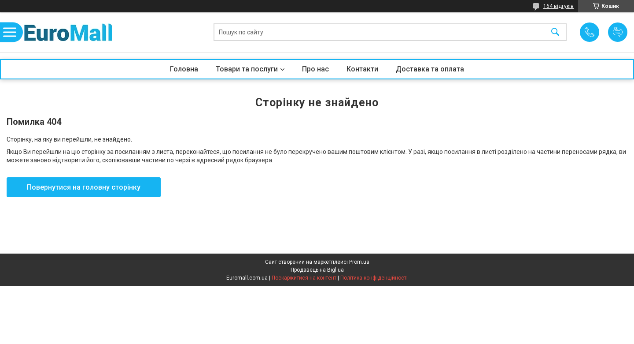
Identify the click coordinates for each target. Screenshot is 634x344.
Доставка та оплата (430, 69)
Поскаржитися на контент (304, 278)
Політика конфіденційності (374, 278)
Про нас (315, 69)
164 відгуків (558, 6)
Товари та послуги (247, 69)
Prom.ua (359, 262)
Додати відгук (617, 32)
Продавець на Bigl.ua (317, 270)
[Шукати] (555, 32)
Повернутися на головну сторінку (83, 187)
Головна (184, 69)
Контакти (362, 69)
